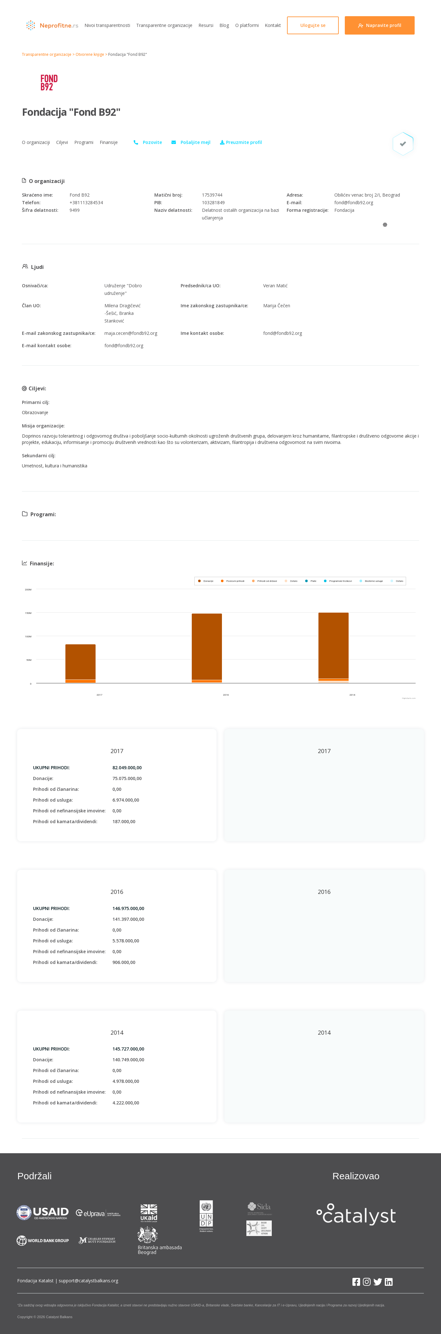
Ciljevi (62, 142)
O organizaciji (36, 142)
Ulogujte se (312, 25)
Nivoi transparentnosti (107, 25)
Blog (224, 25)
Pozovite (152, 142)
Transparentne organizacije (164, 25)
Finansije (109, 142)
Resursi (205, 25)
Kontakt (273, 25)
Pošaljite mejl (195, 142)
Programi (83, 142)
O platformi (247, 25)
